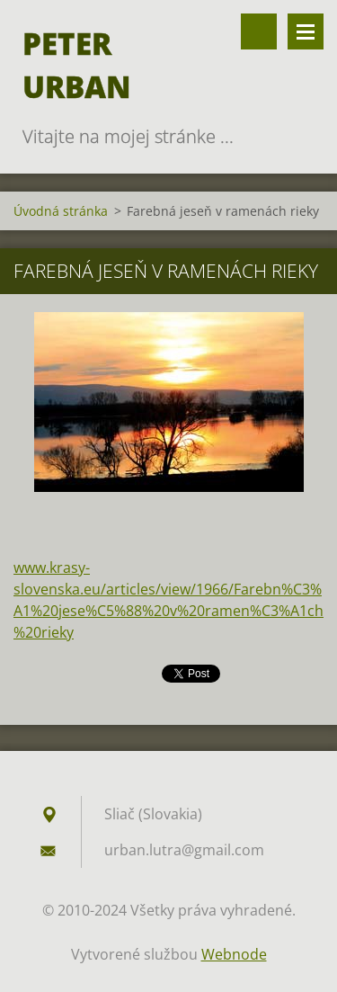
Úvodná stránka (60, 210)
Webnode (234, 954)
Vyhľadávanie (259, 31)
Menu (306, 31)
